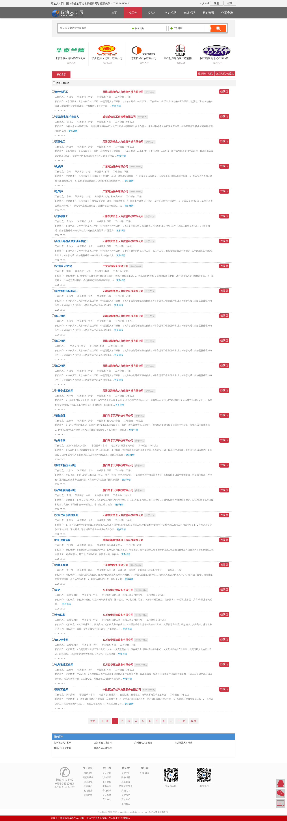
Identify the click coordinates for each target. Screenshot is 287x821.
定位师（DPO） (64, 266)
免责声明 (88, 795)
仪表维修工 (61, 216)
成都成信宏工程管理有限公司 (119, 116)
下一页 (181, 721)
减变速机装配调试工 (66, 291)
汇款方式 (125, 799)
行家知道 (144, 773)
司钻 (57, 590)
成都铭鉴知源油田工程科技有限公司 (123, 540)
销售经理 (60, 415)
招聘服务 (125, 804)
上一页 (105, 721)
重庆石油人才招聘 (103, 748)
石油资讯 (208, 12)
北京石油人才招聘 (62, 742)
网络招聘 (125, 777)
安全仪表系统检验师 (66, 515)
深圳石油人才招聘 (183, 742)
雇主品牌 (125, 782)
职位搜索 (106, 777)
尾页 (193, 721)
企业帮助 (125, 795)
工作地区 (176, 28)
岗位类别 (138, 28)
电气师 (59, 191)
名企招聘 (170, 12)
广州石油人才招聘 (143, 742)
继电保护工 (61, 91)
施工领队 (60, 316)
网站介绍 (88, 773)
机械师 (59, 166)
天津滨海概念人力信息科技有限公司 (123, 91)
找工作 (132, 12)
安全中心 (106, 799)
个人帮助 (106, 795)
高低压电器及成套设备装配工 (71, 241)
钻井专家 (60, 440)
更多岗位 (106, 782)
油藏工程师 (61, 565)
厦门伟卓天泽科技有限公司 (118, 415)
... (171, 721)
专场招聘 (189, 12)
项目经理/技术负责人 (67, 116)
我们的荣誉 (88, 777)
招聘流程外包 (125, 786)
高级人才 (125, 790)
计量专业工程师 (64, 390)
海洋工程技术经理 (65, 465)
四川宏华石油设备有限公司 (118, 590)
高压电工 (60, 141)
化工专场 (227, 12)
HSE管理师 (61, 639)
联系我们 (88, 786)
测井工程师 (61, 689)
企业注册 (125, 773)
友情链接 (88, 790)
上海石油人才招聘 (103, 742)
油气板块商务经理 (65, 490)
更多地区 (106, 786)
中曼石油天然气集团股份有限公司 (122, 689)
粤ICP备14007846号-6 (179, 812)
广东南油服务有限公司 (115, 166)
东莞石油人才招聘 (62, 748)
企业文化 (88, 782)
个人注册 (106, 773)
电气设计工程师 (64, 664)
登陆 (229, 3)
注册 (216, 3)
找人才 (151, 12)
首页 (114, 12)
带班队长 (60, 615)
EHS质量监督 (62, 540)
